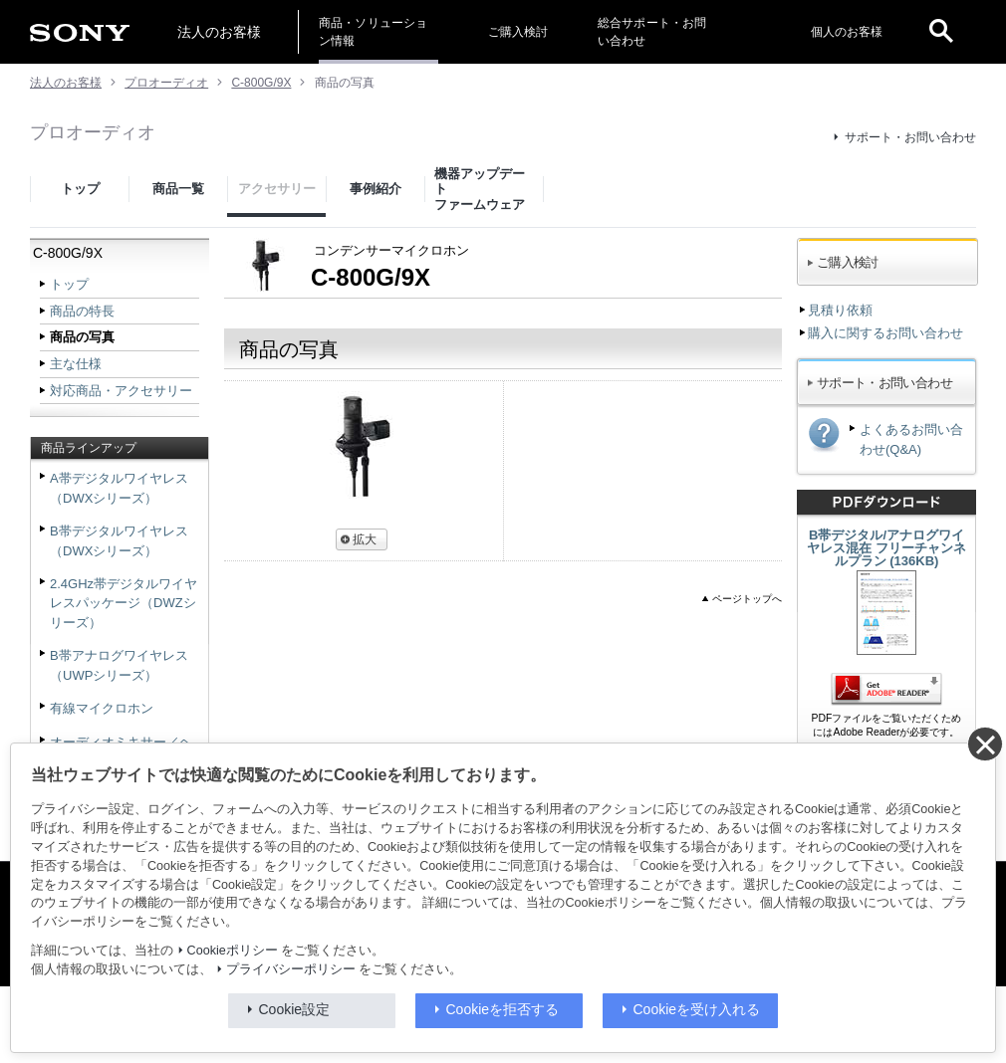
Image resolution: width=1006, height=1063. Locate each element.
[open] (941, 32)
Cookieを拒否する (503, 1009)
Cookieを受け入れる (697, 1009)
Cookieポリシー (232, 950)
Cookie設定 (295, 1009)
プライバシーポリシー (291, 969)
